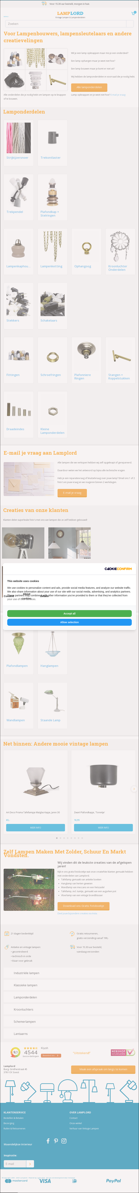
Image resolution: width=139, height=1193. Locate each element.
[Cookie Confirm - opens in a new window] (118, 568)
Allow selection (69, 622)
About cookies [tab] (26, 596)
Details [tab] (44, 596)
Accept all (69, 613)
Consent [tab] (9, 596)
